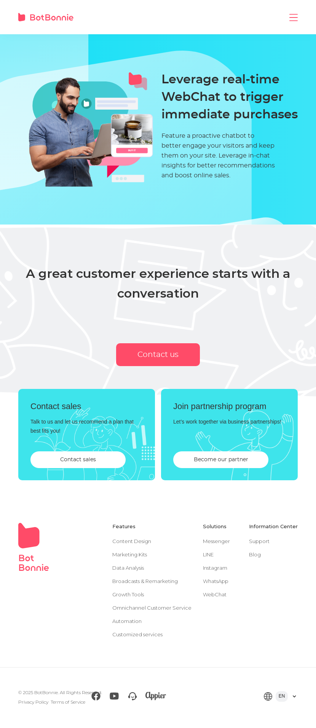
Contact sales (78, 459)
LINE (208, 554)
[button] (293, 17)
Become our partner (221, 459)
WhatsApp (215, 581)
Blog (255, 554)
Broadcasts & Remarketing (145, 581)
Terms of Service (68, 702)
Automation (127, 621)
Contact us (158, 354)
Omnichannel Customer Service (152, 608)
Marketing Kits (129, 554)
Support (259, 541)
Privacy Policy (33, 702)
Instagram (215, 568)
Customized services (137, 634)
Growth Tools (128, 594)
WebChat (215, 594)
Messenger (216, 541)
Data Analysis (128, 568)
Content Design (131, 541)
